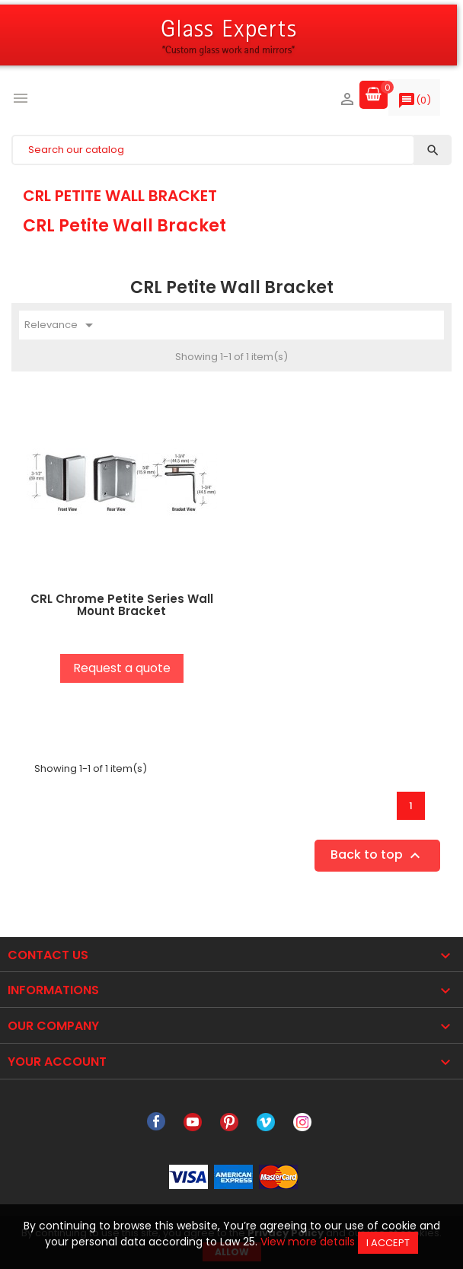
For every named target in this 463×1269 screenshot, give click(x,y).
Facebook (156, 1122)
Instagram (302, 1122)
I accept (388, 1243)
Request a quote (122, 668)
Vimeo (266, 1122)
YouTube (193, 1122)
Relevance (61, 325)
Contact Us (48, 955)
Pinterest (229, 1122)
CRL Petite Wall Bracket (120, 195)
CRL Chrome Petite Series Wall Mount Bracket (121, 605)
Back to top (377, 855)
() (414, 103)
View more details (307, 1241)
